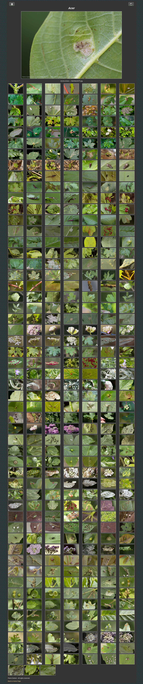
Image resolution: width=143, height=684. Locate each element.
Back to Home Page (14, 681)
